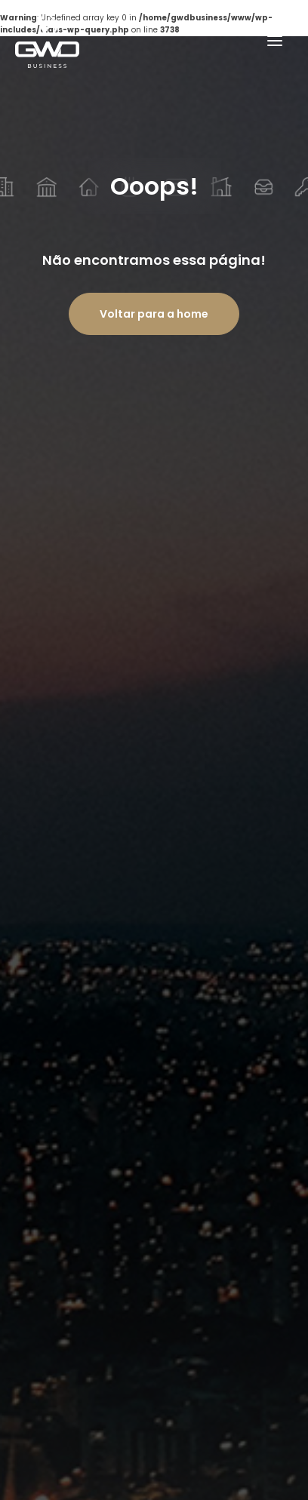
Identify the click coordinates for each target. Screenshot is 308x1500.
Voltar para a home (154, 313)
